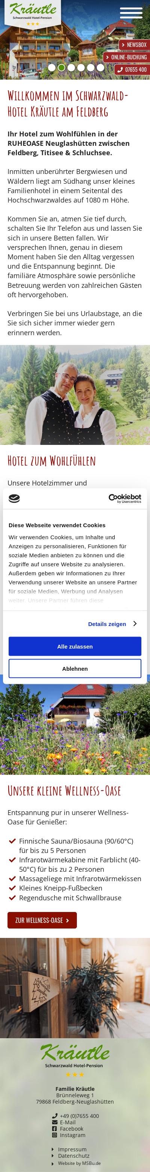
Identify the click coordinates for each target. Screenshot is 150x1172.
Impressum (72, 1149)
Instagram (73, 1135)
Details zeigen (107, 623)
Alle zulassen (75, 646)
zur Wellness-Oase (42, 920)
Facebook (71, 1128)
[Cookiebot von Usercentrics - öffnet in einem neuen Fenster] (108, 499)
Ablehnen (75, 668)
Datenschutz (74, 1155)
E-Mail (68, 1122)
